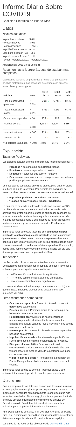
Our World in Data (59, 423)
